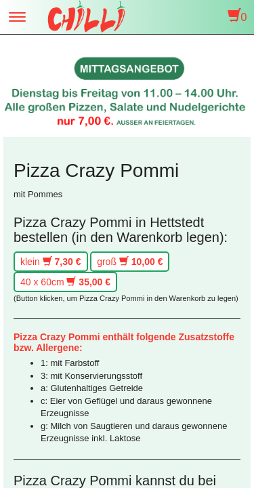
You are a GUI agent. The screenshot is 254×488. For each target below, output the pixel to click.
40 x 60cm (65, 282)
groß (130, 261)
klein (50, 261)
